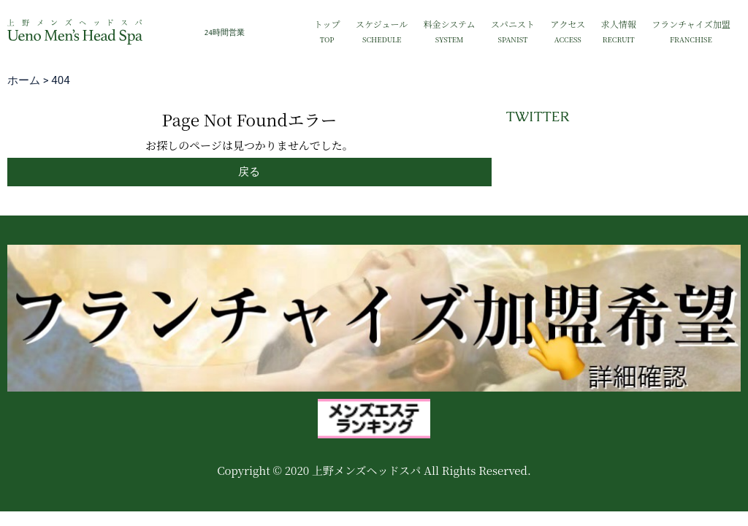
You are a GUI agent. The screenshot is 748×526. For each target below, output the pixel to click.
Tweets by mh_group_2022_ (573, 151)
